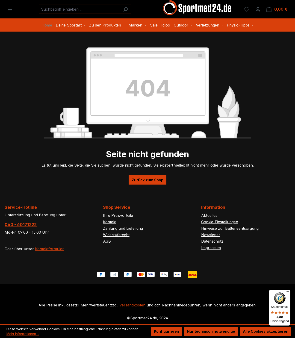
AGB (107, 241)
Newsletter (210, 234)
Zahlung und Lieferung (123, 228)
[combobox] (79, 9)
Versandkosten (132, 305)
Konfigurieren (166, 331)
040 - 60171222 (21, 224)
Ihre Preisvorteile (118, 215)
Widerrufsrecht (116, 234)
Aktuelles (209, 215)
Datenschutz (212, 241)
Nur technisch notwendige (211, 331)
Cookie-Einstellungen (219, 222)
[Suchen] (125, 9)
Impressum (211, 247)
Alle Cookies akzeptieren (265, 331)
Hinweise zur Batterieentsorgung (230, 228)
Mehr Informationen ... (22, 334)
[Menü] (10, 9)
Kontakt (109, 222)
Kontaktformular (49, 249)
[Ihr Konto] (257, 9)
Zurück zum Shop (147, 180)
